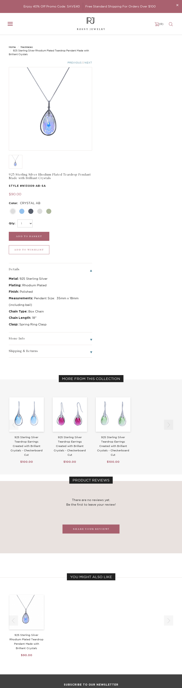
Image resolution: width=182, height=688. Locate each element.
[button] (168, 295)
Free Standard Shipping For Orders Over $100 (120, 6)
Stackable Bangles (78, 652)
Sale (12, 652)
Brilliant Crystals (77, 639)
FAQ (126, 635)
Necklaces (27, 43)
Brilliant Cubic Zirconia (82, 644)
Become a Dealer (134, 630)
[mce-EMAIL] (91, 598)
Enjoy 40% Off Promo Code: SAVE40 (51, 6)
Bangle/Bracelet (20, 644)
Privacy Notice (133, 639)
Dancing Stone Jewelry (82, 635)
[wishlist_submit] (155, 120)
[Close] (177, 5)
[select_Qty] (110, 107)
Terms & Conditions (136, 648)
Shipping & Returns (136, 644)
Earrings (14, 639)
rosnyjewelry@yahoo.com (27, 680)
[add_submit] (112, 120)
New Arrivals (17, 630)
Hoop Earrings (75, 648)
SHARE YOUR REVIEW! (91, 399)
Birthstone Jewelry (79, 630)
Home (12, 43)
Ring (12, 648)
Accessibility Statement (139, 652)
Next (169, 43)
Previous (156, 43)
